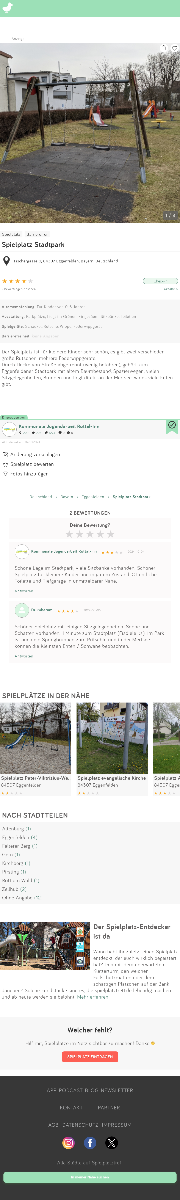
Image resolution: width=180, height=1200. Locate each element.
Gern (7, 854)
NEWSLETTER (117, 1090)
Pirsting (10, 871)
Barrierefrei (37, 234)
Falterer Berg (16, 845)
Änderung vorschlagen (35, 454)
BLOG (92, 1090)
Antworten (24, 590)
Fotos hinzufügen (29, 473)
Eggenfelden (93, 496)
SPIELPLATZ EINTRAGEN (90, 1056)
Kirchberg (12, 863)
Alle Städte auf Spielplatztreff (90, 1162)
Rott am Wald (17, 880)
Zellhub (10, 889)
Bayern (67, 496)
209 (24, 433)
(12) (38, 897)
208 (37, 433)
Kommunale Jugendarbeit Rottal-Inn (59, 426)
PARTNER (109, 1107)
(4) (34, 837)
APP (52, 1090)
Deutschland (41, 496)
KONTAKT (71, 1107)
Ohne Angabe (17, 897)
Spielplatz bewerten (32, 464)
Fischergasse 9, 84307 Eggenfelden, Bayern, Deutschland (66, 261)
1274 (50, 433)
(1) (28, 828)
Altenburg (13, 828)
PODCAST (71, 1090)
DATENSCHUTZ (80, 1124)
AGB (53, 1124)
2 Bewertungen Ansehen (19, 289)
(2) (23, 889)
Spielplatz (11, 234)
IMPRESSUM (117, 1124)
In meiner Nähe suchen (90, 1177)
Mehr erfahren (92, 996)
